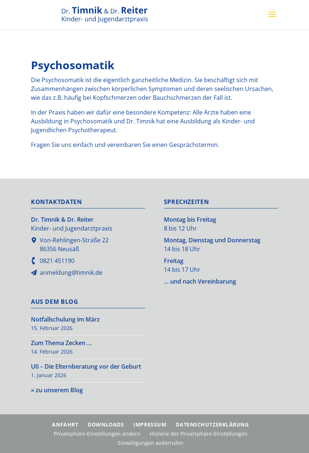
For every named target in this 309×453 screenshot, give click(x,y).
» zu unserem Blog (57, 390)
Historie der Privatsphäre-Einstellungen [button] (198, 433)
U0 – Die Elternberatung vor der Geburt (86, 366)
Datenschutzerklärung (212, 424)
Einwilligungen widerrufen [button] (150, 442)
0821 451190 (57, 261)
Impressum (149, 424)
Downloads (106, 424)
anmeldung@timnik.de (71, 272)
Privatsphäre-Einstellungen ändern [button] (97, 433)
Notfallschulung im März (65, 319)
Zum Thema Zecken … (61, 343)
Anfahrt (65, 424)
